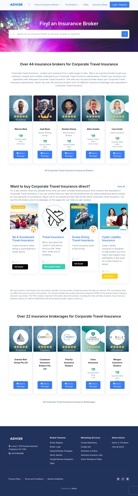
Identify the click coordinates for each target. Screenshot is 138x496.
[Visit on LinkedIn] (127, 479)
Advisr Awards (56, 455)
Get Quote (20, 267)
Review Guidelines (55, 479)
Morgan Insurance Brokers (117, 362)
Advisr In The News (120, 443)
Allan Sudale (93, 129)
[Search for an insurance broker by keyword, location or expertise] (64, 34)
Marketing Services (90, 437)
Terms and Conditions (34, 479)
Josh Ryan (45, 129)
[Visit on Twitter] (123, 479)
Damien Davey (69, 129)
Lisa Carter (117, 129)
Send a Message (21, 154)
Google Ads (86, 447)
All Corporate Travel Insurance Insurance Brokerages (69, 402)
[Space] (16, 438)
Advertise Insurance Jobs (92, 455)
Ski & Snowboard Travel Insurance (23, 238)
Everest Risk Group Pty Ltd (20, 361)
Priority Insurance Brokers (69, 362)
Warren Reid (21, 129)
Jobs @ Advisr (118, 447)
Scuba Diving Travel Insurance (83, 238)
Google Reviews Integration (61, 459)
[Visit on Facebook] (118, 479)
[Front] (16, 4)
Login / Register (119, 4)
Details (16, 262)
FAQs (85, 4)
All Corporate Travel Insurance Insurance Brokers (69, 170)
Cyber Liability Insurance (111, 238)
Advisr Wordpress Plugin (91, 459)
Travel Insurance (53, 237)
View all (122, 186)
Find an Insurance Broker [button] (46, 4)
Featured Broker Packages (61, 451)
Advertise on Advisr (89, 451)
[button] (29, 4)
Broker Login (55, 447)
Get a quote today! (53, 267)
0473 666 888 (16, 453)
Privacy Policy (15, 479)
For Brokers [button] (71, 4)
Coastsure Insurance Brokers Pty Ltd (45, 364)
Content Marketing (89, 443)
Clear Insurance (93, 361)
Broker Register (56, 443)
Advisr (74, 488)
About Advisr (118, 437)
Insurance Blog (100, 4)
